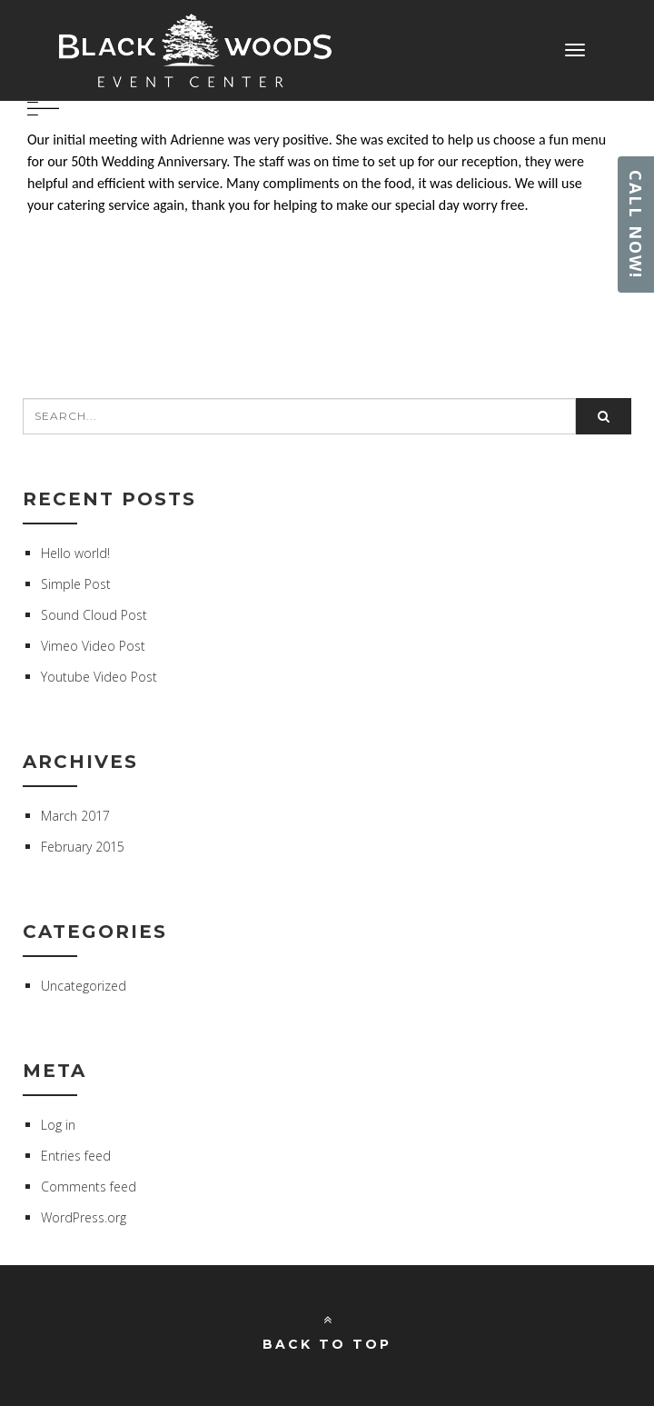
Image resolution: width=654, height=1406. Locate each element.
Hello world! (75, 553)
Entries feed (76, 1155)
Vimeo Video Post (93, 645)
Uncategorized (83, 985)
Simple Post (76, 584)
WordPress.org (83, 1217)
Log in (58, 1124)
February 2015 (82, 846)
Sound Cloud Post (94, 614)
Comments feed (88, 1186)
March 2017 (75, 815)
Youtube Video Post (99, 676)
